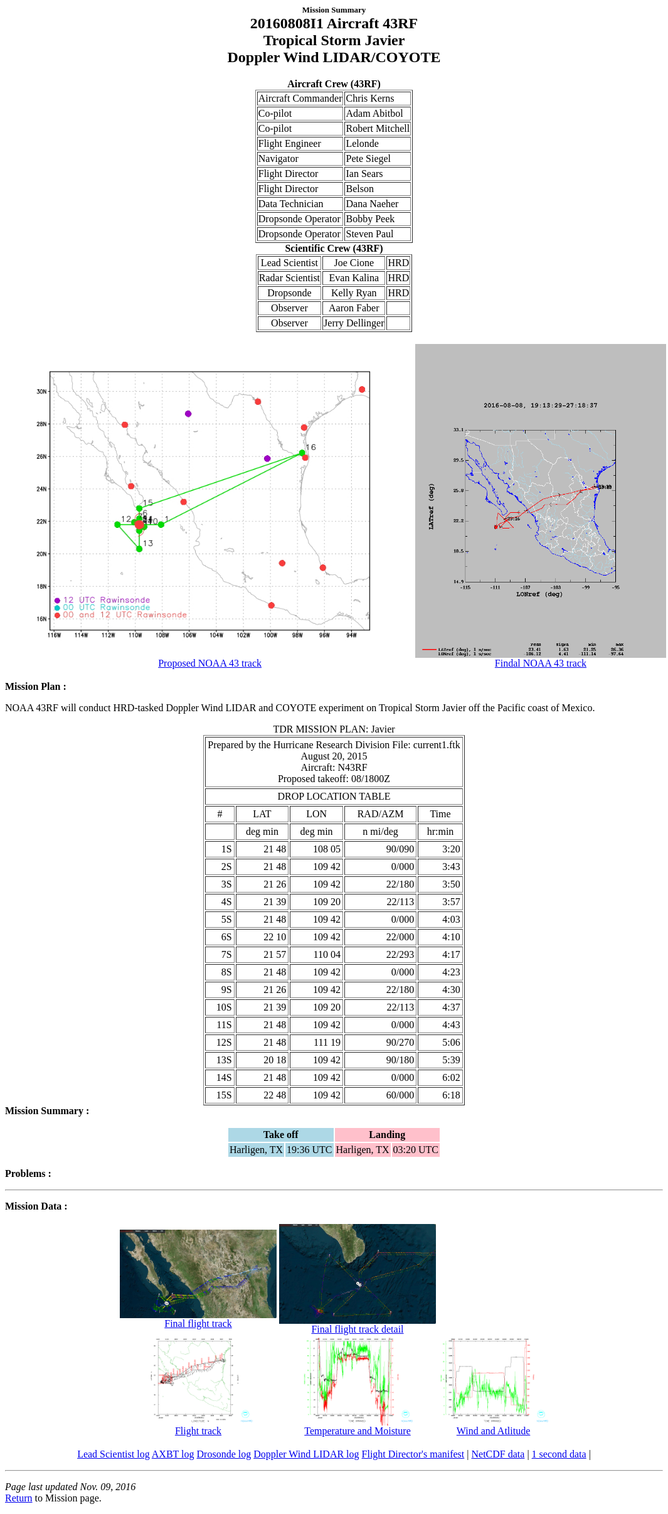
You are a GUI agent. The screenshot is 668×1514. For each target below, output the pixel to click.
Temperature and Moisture (358, 1426)
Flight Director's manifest (413, 1454)
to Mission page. (67, 1498)
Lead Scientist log (113, 1454)
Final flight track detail (357, 1324)
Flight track (198, 1426)
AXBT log (173, 1454)
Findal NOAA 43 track (540, 658)
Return (19, 1498)
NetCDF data (498, 1454)
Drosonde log (224, 1454)
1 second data (559, 1454)
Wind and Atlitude (493, 1426)
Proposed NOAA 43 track (210, 658)
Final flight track (198, 1319)
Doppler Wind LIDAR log (306, 1454)
